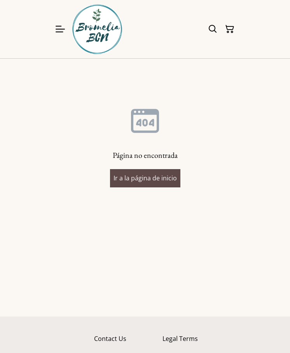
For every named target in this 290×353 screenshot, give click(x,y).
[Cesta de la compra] (229, 29)
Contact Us (110, 338)
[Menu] (60, 29)
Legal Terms (180, 338)
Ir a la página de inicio (145, 178)
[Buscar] (212, 29)
